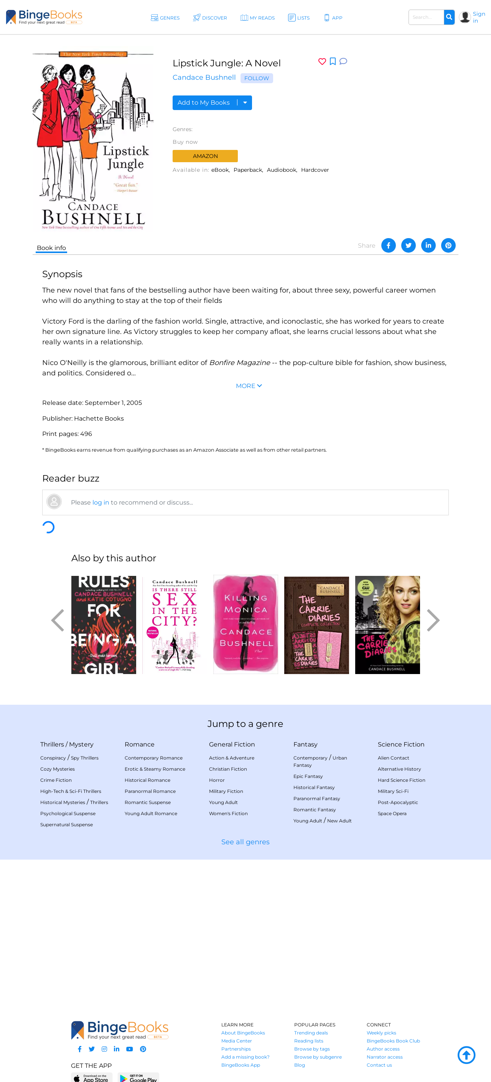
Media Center (236, 1041)
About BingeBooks (243, 1033)
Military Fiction (226, 791)
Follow (256, 78)
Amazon (205, 156)
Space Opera (392, 813)
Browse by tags (312, 1049)
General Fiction (232, 744)
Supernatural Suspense (66, 824)
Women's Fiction (228, 813)
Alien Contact (393, 758)
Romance (140, 744)
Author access (383, 1049)
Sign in (479, 17)
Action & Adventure (231, 758)
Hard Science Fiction (401, 780)
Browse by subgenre (318, 1057)
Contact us (379, 1065)
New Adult (339, 821)
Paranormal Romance (150, 791)
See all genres (245, 842)
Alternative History (399, 769)
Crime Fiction (56, 780)
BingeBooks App (240, 1065)
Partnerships (236, 1049)
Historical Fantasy (314, 787)
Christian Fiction (228, 769)
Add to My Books (212, 102)
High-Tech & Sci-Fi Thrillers (70, 791)
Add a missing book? (245, 1057)
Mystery (81, 744)
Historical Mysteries (62, 802)
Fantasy (305, 744)
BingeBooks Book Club (393, 1041)
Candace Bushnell (204, 77)
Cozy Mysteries (57, 769)
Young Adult (223, 802)
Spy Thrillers (85, 758)
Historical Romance (147, 780)
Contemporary (310, 758)
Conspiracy (53, 758)
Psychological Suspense (68, 813)
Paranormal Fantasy (316, 798)
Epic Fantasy (308, 776)
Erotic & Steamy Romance (155, 769)
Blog (299, 1065)
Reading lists (308, 1041)
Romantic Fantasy (314, 809)
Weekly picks (381, 1033)
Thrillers (52, 744)
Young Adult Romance (151, 813)
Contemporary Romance (154, 758)
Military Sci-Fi (393, 791)
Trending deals (311, 1033)
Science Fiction (401, 744)
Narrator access (385, 1057)
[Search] (449, 17)
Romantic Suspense (148, 802)
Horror (217, 780)
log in (100, 502)
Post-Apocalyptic (398, 802)
